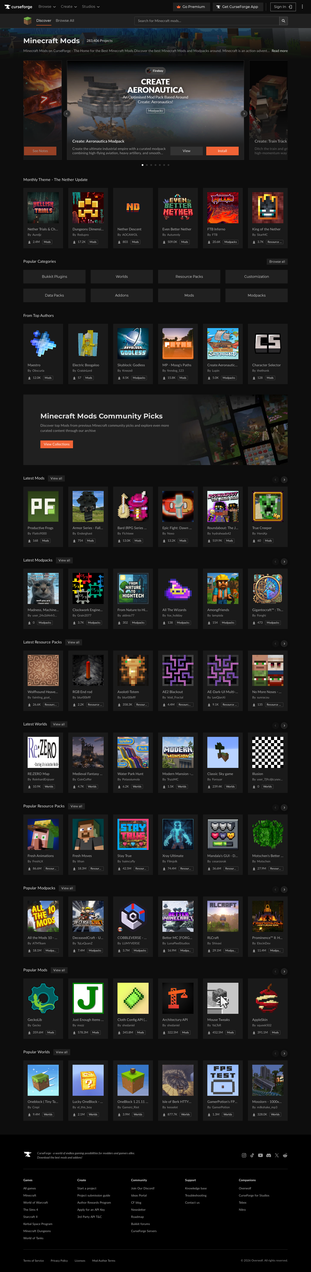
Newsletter (138, 1209)
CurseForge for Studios (254, 1195)
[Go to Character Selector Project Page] (268, 354)
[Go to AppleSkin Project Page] (268, 1008)
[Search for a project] (207, 21)
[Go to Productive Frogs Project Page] (43, 517)
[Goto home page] (18, 7)
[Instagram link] (244, 1155)
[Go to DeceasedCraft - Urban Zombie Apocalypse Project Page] (88, 926)
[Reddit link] (285, 1155)
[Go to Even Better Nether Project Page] (178, 218)
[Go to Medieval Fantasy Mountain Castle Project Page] (88, 763)
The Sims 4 (30, 1209)
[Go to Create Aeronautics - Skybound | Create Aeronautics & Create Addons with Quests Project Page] (223, 354)
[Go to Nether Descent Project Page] (133, 218)
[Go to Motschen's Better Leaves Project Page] (268, 844)
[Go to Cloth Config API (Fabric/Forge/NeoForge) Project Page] (133, 1008)
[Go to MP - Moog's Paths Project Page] (178, 354)
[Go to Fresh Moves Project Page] (88, 844)
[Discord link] (268, 1155)
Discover (43, 21)
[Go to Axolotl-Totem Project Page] (133, 681)
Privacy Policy (59, 1260)
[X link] (276, 1155)
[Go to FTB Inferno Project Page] (223, 218)
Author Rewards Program (94, 1202)
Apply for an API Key (91, 1209)
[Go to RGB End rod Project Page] (88, 681)
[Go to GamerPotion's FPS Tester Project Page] (223, 1090)
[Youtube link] (260, 1155)
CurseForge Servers (144, 1231)
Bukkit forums (140, 1224)
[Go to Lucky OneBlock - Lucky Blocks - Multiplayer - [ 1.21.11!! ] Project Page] (88, 1090)
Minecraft (29, 1195)
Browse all (277, 262)
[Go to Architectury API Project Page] (178, 1008)
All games (29, 1188)
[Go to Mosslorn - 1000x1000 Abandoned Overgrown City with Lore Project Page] (268, 1090)
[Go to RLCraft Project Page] (223, 926)
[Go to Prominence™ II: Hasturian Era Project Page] (268, 926)
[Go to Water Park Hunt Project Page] (133, 763)
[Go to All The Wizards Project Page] (178, 599)
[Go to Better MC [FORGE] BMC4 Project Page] (178, 926)
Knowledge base (196, 1188)
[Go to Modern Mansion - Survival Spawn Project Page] (178, 763)
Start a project (86, 1188)
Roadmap (137, 1217)
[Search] (283, 21)
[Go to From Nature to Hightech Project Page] (133, 599)
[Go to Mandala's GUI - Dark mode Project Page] (223, 844)
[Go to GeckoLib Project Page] (43, 1008)
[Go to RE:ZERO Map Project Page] (43, 763)
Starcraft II (30, 1217)
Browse (47, 7)
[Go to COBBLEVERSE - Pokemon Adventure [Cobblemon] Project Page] (133, 926)
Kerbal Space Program (37, 1224)
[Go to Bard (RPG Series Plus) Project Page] (133, 517)
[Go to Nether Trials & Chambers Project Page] (43, 218)
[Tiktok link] (252, 1155)
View (186, 151)
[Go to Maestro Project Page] (43, 354)
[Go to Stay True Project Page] (133, 844)
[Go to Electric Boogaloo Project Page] (88, 354)
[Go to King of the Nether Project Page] (268, 218)
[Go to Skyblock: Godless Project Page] (133, 354)
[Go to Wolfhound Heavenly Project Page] (43, 681)
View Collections (57, 444)
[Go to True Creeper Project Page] (268, 517)
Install (222, 151)
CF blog (136, 1202)
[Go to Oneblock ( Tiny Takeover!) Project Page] (43, 1090)
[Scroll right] (284, 479)
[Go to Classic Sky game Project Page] (223, 763)
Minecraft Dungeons (37, 1231)
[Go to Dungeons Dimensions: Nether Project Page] (88, 218)
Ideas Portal (139, 1195)
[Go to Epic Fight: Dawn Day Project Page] (178, 517)
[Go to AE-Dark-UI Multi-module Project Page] (223, 681)
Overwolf (245, 1188)
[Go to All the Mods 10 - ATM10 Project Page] (43, 926)
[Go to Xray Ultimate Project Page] (178, 844)
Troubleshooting (195, 1195)
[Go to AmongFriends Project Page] (223, 599)
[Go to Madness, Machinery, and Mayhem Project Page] (43, 599)
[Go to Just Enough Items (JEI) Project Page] (88, 1008)
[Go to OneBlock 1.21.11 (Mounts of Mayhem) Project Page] (133, 1090)
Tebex (242, 1202)
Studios (91, 7)
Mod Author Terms (103, 1260)
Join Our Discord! (143, 1188)
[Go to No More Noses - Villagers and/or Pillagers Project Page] (268, 681)
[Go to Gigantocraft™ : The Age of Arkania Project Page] (268, 599)
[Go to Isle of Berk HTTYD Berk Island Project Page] (178, 1090)
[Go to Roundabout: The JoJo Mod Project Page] (223, 517)
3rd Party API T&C (89, 1217)
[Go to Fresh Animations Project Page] (43, 844)
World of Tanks (33, 1238)
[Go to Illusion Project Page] (268, 763)
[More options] (302, 7)
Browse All (65, 21)
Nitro (242, 1209)
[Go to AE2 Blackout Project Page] (178, 681)
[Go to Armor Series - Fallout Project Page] (88, 517)
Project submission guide (93, 1195)
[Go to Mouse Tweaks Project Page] (223, 1008)
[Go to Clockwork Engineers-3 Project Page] (88, 599)
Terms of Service (33, 1260)
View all (56, 478)
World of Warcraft (35, 1202)
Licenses (80, 1260)
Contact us (192, 1202)
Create (69, 7)
